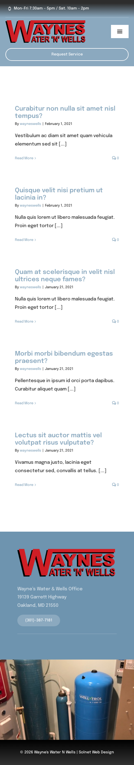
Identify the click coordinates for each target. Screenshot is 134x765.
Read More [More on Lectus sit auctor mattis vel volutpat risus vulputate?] (24, 485)
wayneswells (30, 124)
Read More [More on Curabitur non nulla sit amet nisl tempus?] (24, 158)
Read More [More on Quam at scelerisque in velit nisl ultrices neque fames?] (24, 321)
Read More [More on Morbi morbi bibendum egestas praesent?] (24, 403)
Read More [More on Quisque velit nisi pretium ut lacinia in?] (24, 240)
